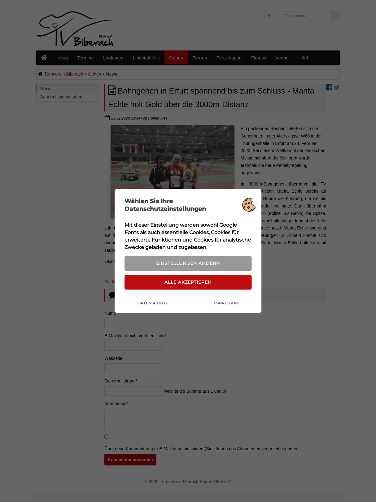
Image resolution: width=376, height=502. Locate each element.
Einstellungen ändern (188, 263)
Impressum (226, 304)
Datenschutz (153, 304)
